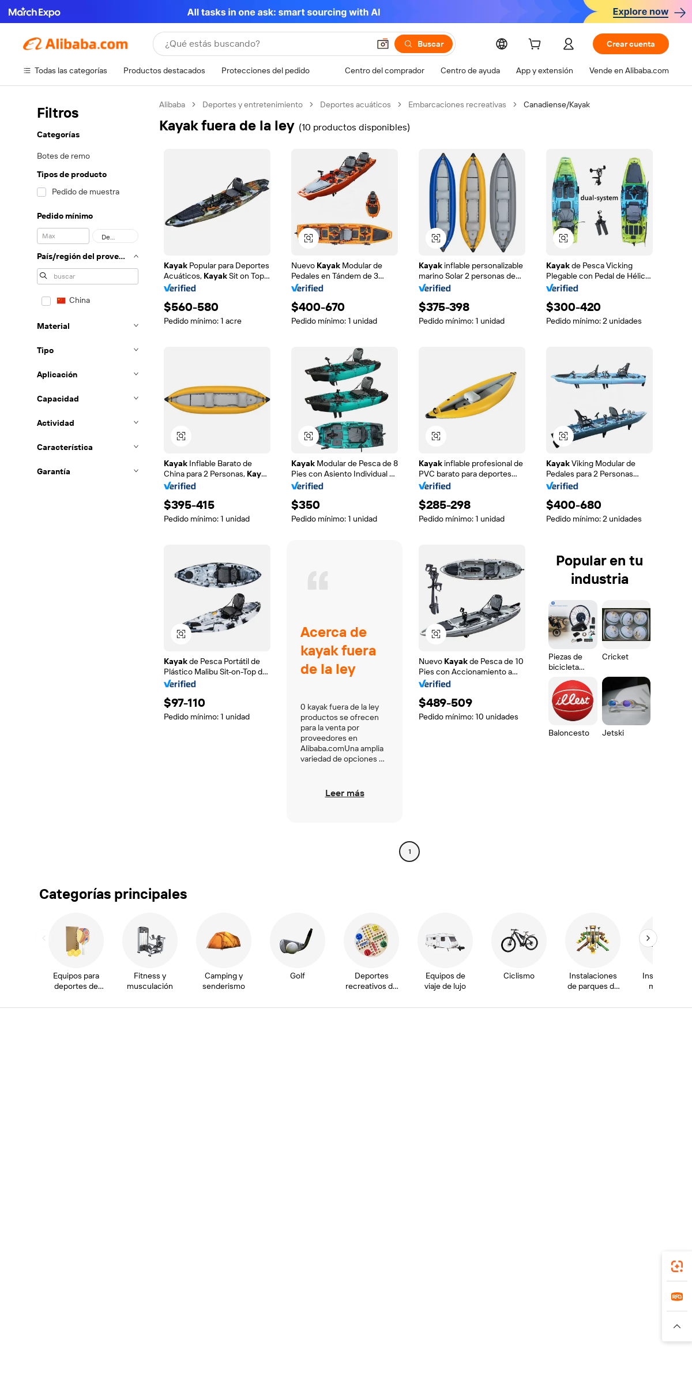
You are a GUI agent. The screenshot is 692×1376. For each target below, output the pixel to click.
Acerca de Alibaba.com (595, 1060)
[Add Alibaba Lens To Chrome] (189, 1262)
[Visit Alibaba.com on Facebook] (559, 1172)
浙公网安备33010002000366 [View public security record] (510, 1354)
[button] (383, 44)
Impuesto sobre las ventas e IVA (346, 1104)
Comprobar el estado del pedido (80, 1104)
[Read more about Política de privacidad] (437, 1331)
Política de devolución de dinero (213, 1082)
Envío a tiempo (182, 1104)
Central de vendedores (462, 1082)
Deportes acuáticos (355, 104)
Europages (529, 1314)
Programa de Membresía (332, 1082)
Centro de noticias (587, 1104)
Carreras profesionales (594, 1126)
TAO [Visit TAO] (451, 1314)
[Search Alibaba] (266, 44)
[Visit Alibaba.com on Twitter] (593, 1172)
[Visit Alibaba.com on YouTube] (628, 1172)
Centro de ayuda (52, 1060)
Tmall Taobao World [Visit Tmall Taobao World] (274, 1314)
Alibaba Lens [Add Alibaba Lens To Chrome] (78, 1263)
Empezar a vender (453, 1060)
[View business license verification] (446, 1354)
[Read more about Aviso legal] (105, 1331)
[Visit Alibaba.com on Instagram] (611, 1172)
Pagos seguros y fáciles (198, 1060)
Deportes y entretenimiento (252, 104)
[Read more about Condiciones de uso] (520, 1331)
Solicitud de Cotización (329, 1060)
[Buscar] (423, 44)
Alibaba (172, 104)
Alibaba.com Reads (322, 1126)
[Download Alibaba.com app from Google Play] (630, 1262)
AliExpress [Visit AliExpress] (166, 1314)
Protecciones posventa (198, 1126)
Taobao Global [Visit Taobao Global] (409, 1314)
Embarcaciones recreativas (457, 104)
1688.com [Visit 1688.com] (212, 1314)
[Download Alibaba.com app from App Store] (545, 1262)
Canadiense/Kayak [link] (557, 104)
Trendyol (484, 1314)
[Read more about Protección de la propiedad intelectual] (323, 1331)
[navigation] (87, 479)
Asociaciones (445, 1136)
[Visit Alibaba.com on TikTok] (645, 1172)
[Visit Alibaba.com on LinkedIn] (576, 1172)
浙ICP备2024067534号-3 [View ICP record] (625, 1354)
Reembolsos (45, 1126)
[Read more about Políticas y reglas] (49, 1331)
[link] (677, 1266)
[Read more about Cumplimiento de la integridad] (618, 1331)
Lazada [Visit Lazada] (361, 1314)
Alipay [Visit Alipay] (329, 1314)
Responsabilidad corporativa (604, 1082)
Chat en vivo (45, 1082)
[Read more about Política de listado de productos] (190, 1331)
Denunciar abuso (53, 1148)
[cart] (537, 45)
